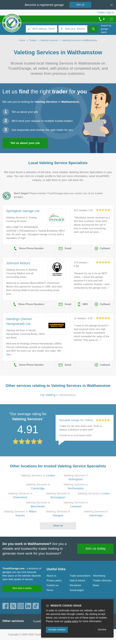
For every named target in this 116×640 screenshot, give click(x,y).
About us (51, 575)
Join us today (95, 548)
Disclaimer (75, 585)
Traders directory (102, 580)
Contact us (52, 585)
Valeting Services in (38, 475)
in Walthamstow (58, 394)
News (96, 585)
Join (80, 4)
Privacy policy (54, 580)
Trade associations (80, 575)
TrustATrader (40, 621)
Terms (50, 590)
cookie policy (71, 621)
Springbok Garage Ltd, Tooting (76, 420)
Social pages (77, 590)
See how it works (22, 588)
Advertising (99, 575)
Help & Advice (77, 580)
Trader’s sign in (106, 12)
